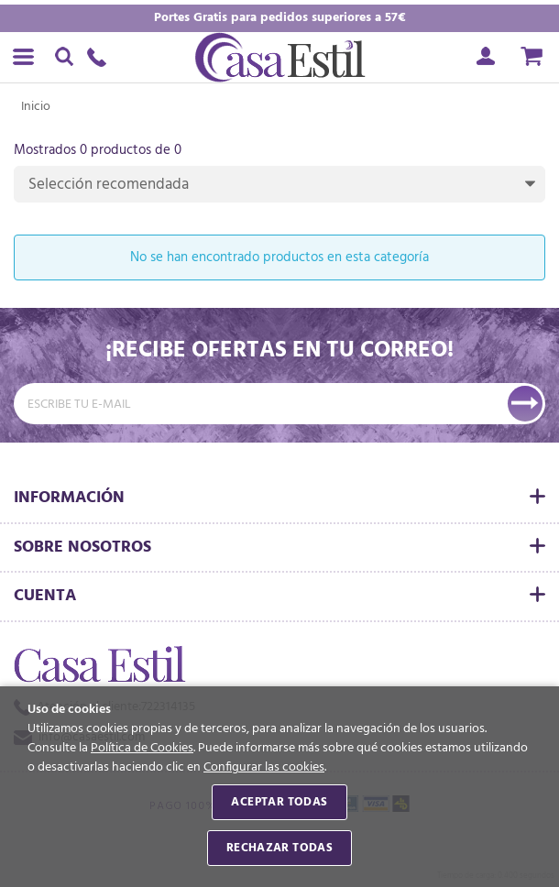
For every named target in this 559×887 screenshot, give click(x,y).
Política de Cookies (142, 748)
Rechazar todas (279, 848)
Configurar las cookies (263, 767)
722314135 (101, 57)
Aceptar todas (279, 802)
